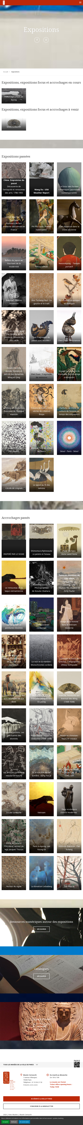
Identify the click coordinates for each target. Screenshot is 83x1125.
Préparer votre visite (30, 1085)
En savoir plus (24, 1122)
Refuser (14, 1122)
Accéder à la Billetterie (41, 1099)
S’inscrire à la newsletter (41, 1106)
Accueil (5, 72)
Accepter (5, 1122)
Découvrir (41, 929)
